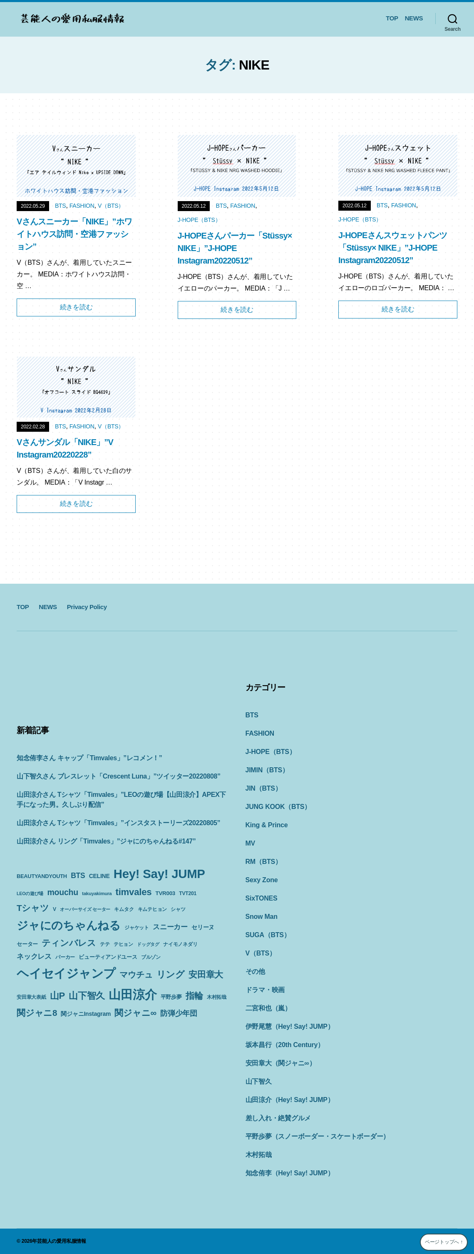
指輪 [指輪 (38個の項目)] (194, 996)
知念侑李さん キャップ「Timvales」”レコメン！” (89, 757)
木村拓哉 (259, 1154)
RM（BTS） (264, 861)
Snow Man (262, 916)
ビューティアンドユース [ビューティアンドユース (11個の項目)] (108, 957)
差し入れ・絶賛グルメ (278, 1118)
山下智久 (259, 1081)
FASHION (81, 205)
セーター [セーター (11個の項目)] (27, 944)
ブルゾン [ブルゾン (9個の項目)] (151, 957)
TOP (392, 18)
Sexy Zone (262, 879)
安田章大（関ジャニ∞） (281, 1063)
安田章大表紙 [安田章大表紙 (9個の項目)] (31, 997)
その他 (255, 971)
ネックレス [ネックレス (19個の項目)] (34, 956)
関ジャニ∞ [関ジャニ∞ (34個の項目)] (135, 1013)
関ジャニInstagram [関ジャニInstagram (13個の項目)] (86, 1013)
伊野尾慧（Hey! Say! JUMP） (290, 1026)
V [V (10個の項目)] (54, 909)
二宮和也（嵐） (268, 1008)
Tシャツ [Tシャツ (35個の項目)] (33, 908)
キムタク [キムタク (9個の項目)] (124, 909)
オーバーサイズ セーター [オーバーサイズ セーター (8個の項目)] (85, 909)
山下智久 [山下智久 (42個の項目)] (87, 995)
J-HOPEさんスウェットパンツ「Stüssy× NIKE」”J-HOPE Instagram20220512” (392, 248)
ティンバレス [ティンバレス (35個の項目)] (69, 943)
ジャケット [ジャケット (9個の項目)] (136, 927)
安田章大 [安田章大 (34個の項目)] (206, 974)
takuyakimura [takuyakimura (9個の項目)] (97, 893)
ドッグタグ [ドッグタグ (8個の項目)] (148, 944)
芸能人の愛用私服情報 (61, 1241)
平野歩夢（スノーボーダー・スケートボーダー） (318, 1136)
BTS (60, 205)
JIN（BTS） (264, 788)
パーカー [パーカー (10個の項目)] (65, 957)
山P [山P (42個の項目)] (57, 995)
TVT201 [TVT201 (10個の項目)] (187, 893)
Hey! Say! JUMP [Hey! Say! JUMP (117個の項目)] (159, 874)
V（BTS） (111, 205)
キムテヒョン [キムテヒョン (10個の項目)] (152, 909)
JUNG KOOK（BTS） (278, 806)
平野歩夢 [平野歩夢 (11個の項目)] (171, 997)
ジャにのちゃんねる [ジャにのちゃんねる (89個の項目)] (69, 925)
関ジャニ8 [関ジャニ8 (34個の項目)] (37, 1013)
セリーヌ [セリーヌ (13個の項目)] (202, 927)
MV (251, 843)
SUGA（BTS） (268, 934)
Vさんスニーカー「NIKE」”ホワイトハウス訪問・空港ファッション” (74, 234)
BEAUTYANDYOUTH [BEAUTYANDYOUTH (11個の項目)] (42, 876)
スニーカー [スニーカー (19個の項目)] (170, 927)
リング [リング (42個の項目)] (170, 974)
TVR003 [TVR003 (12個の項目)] (165, 893)
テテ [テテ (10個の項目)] (105, 944)
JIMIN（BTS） (267, 770)
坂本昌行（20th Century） (285, 1044)
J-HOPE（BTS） (199, 219)
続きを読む (76, 307)
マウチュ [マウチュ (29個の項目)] (135, 974)
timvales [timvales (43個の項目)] (134, 892)
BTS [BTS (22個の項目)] (78, 875)
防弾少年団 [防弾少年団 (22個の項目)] (178, 1013)
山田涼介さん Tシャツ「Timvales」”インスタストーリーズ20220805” (118, 822)
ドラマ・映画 (265, 989)
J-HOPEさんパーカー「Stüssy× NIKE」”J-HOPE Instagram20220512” (235, 248)
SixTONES (262, 898)
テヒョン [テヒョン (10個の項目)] (123, 944)
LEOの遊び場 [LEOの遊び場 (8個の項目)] (30, 893)
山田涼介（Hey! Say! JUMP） (290, 1099)
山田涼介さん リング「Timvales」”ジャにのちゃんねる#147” (106, 841)
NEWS (414, 18)
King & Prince (267, 825)
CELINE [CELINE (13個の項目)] (99, 876)
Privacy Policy (87, 606)
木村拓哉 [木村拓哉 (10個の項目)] (216, 997)
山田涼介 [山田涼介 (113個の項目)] (132, 994)
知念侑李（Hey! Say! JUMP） (290, 1173)
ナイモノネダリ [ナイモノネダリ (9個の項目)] (180, 944)
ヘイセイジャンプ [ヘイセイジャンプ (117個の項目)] (66, 973)
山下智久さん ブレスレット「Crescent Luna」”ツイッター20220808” (119, 776)
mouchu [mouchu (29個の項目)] (62, 892)
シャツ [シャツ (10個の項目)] (178, 909)
